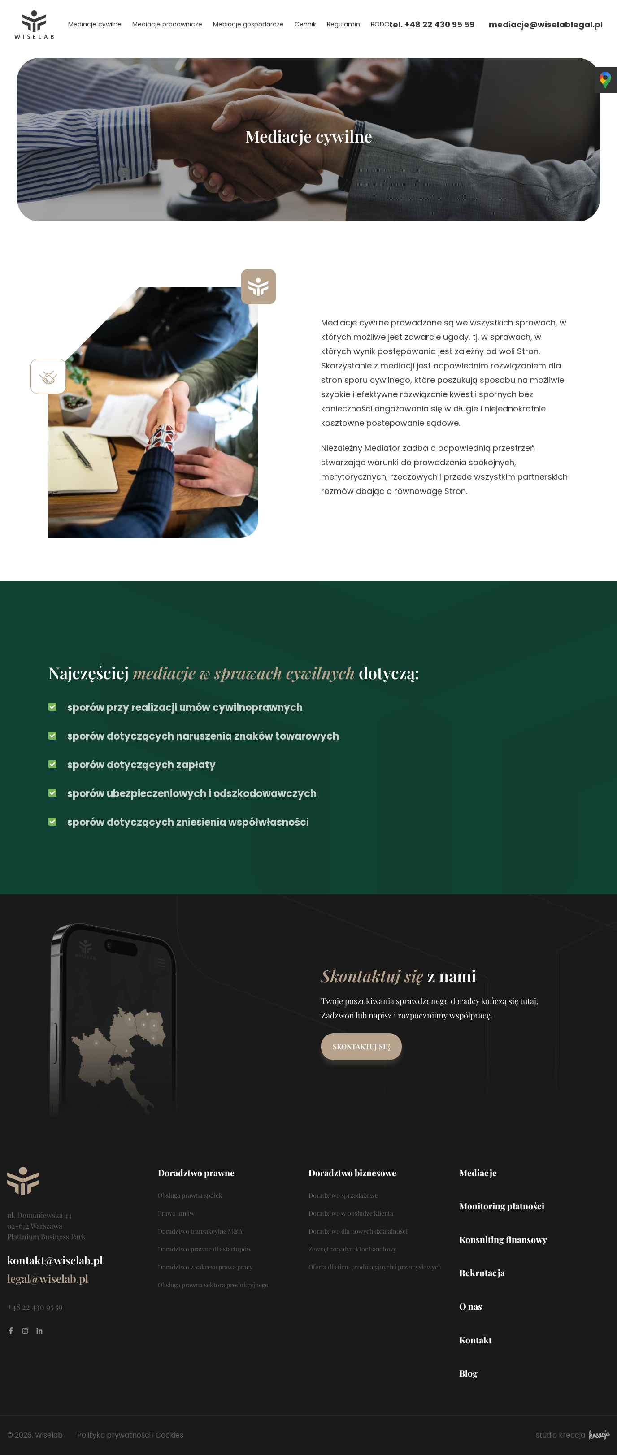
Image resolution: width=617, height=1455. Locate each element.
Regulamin (343, 24)
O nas (470, 1306)
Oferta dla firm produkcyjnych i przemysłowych (375, 1267)
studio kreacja (573, 1435)
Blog (468, 1373)
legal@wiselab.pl (47, 1278)
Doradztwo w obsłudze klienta (350, 1213)
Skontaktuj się (361, 1046)
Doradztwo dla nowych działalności (358, 1231)
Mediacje (478, 1172)
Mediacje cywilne (95, 24)
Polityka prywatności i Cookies (130, 1435)
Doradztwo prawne (196, 1172)
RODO (380, 24)
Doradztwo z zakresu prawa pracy (205, 1267)
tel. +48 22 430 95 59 (431, 24)
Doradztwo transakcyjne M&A (200, 1231)
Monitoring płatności (501, 1206)
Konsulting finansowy (503, 1239)
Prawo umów (176, 1213)
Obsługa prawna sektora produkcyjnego (213, 1285)
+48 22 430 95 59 (34, 1306)
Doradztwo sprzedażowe (343, 1195)
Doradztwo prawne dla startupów (205, 1249)
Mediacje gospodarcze (248, 24)
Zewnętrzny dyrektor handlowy (352, 1249)
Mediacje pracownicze (167, 24)
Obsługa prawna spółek (190, 1195)
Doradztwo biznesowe (352, 1172)
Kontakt (475, 1340)
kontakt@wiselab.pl (55, 1260)
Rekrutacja (482, 1272)
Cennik (305, 24)
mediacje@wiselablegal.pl (546, 24)
